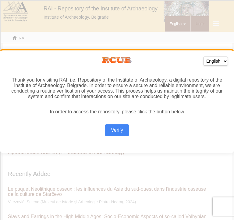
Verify (117, 130)
